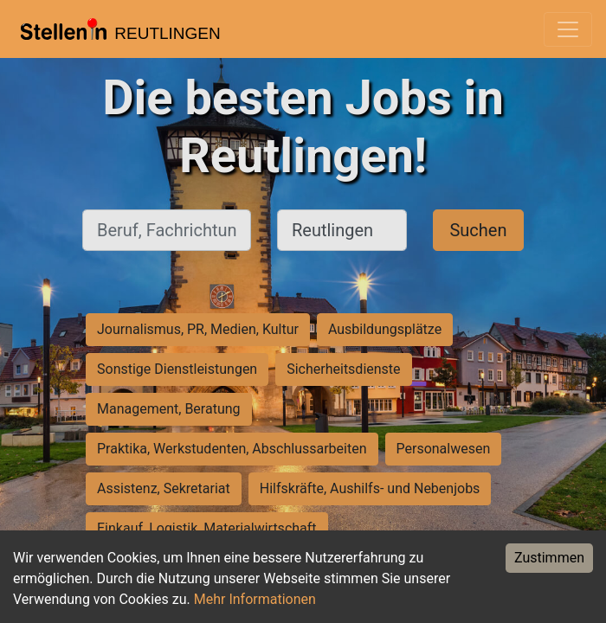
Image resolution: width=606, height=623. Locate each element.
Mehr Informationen (255, 599)
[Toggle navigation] (568, 29)
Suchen (477, 230)
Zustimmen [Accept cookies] (549, 557)
